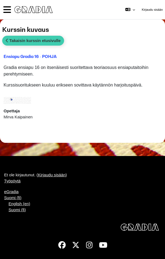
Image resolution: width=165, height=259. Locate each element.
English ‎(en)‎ (19, 204)
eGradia (11, 192)
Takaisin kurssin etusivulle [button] (33, 40)
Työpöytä (12, 181)
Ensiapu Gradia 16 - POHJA (30, 56)
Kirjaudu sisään (152, 9)
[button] (130, 9)
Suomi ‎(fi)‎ (12, 198)
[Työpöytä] (33, 9)
